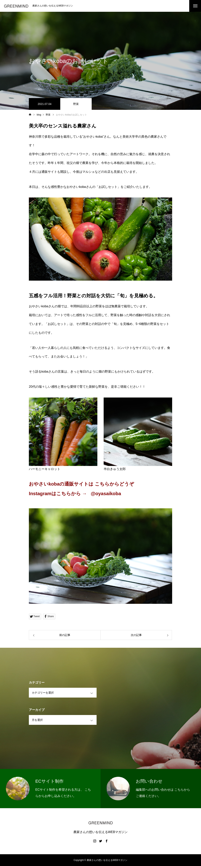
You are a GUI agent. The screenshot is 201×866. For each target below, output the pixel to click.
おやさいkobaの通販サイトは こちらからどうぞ (81, 484)
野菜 (76, 104)
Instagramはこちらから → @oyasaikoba (75, 493)
